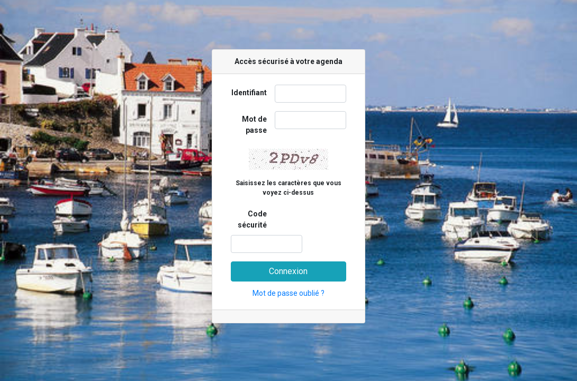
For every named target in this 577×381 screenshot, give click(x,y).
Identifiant (249, 92)
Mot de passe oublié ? (288, 293)
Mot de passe (254, 124)
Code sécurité (252, 219)
